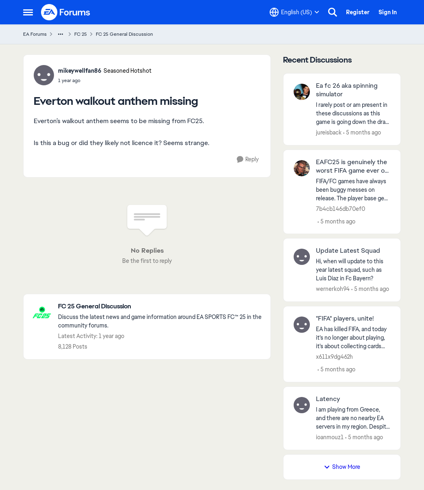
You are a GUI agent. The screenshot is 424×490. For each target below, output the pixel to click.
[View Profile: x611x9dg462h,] (302, 325)
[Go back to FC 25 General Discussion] (160, 306)
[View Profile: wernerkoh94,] (302, 257)
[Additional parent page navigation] (60, 34)
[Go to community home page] (66, 12)
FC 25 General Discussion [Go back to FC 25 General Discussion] (124, 34)
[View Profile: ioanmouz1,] (302, 405)
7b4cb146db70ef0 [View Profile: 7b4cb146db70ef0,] (340, 208)
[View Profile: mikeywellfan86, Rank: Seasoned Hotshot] (44, 75)
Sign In (388, 12)
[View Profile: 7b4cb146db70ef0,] (302, 168)
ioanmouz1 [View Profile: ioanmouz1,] (330, 437)
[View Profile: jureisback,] (302, 92)
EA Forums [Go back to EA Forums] (35, 34)
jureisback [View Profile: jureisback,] (329, 132)
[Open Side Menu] (28, 12)
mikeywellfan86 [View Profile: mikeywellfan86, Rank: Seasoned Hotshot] (80, 70)
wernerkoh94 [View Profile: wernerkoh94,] (333, 289)
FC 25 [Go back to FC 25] (80, 34)
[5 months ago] (362, 132)
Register (358, 12)
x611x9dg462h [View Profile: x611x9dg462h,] (334, 356)
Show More (342, 466)
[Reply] (247, 159)
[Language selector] (294, 12)
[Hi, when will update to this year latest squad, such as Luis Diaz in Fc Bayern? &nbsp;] (353, 270)
